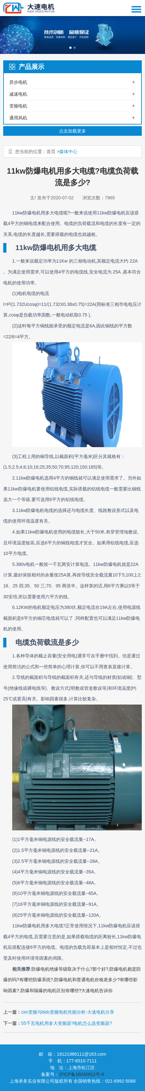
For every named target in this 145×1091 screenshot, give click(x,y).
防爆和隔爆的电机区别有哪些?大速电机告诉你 (67, 990)
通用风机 (18, 117)
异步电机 (18, 82)
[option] (72, 35)
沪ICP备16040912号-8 (81, 1074)
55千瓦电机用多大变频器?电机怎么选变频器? (66, 1023)
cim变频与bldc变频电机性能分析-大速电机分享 (67, 1012)
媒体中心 (68, 151)
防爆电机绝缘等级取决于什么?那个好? (69, 969)
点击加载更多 (72, 131)
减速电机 (18, 94)
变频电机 (18, 105)
